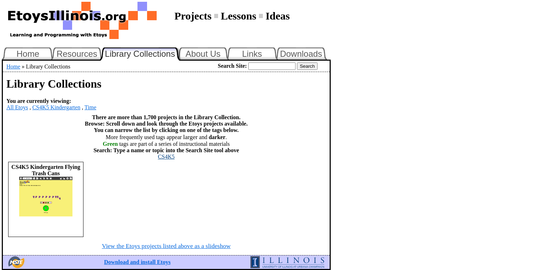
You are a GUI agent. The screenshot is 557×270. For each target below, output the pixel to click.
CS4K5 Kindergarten (56, 107)
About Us (203, 54)
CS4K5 (166, 157)
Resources (76, 54)
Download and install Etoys (137, 262)
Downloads (301, 54)
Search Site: (232, 66)
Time (90, 107)
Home (27, 54)
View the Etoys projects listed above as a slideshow (166, 245)
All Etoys (17, 107)
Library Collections (143, 53)
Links (252, 54)
